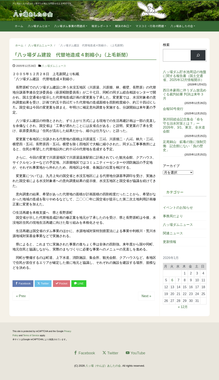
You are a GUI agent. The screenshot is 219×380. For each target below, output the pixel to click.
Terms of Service (31, 335)
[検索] (198, 55)
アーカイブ (171, 166)
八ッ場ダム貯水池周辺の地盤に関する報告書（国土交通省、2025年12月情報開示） (184, 76)
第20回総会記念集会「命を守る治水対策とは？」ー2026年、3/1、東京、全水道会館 (184, 125)
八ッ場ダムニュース (54, 65)
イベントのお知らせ (178, 207)
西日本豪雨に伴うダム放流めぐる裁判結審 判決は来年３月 (184, 94)
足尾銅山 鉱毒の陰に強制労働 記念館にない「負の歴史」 (184, 145)
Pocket (61, 283)
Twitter (43, 283)
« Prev (21, 296)
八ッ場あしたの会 (181, 26)
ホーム (19, 26)
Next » (146, 296)
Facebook (23, 283)
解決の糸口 (122, 26)
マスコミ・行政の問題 (150, 26)
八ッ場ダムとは (38, 26)
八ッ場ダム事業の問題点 (69, 26)
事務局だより (173, 216)
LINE (79, 283)
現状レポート (100, 26)
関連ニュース (173, 233)
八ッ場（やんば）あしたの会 (103, 365)
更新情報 (169, 242)
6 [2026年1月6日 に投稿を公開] (172, 280)
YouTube (135, 353)
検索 (166, 45)
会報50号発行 (173, 109)
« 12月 (183, 307)
